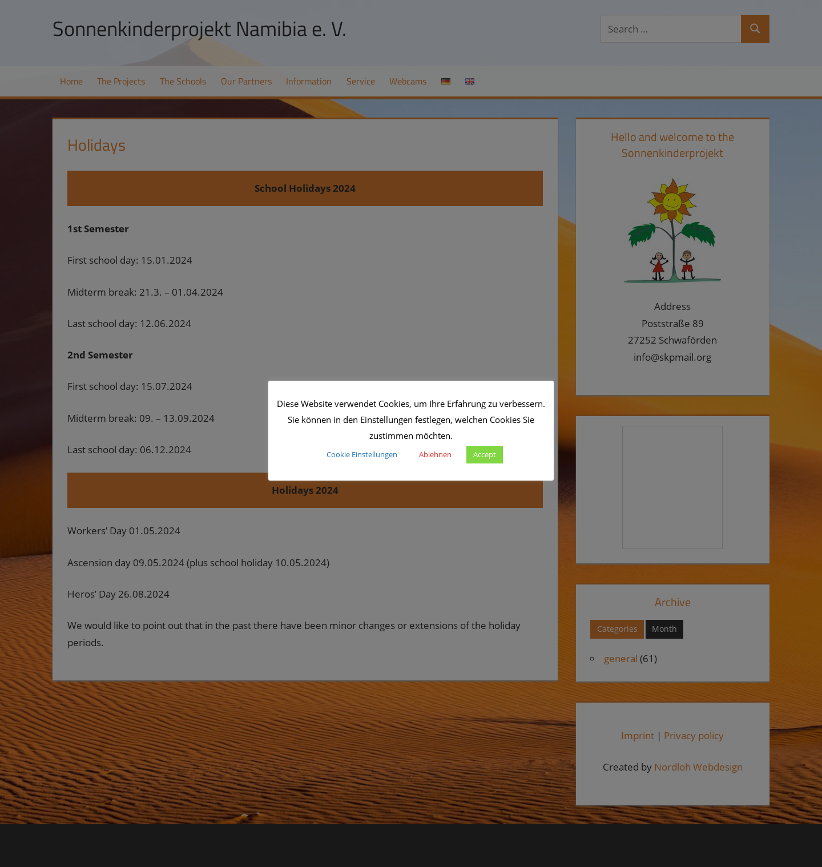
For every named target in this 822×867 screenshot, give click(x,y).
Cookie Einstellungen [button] (362, 454)
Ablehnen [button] (435, 454)
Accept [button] (484, 454)
